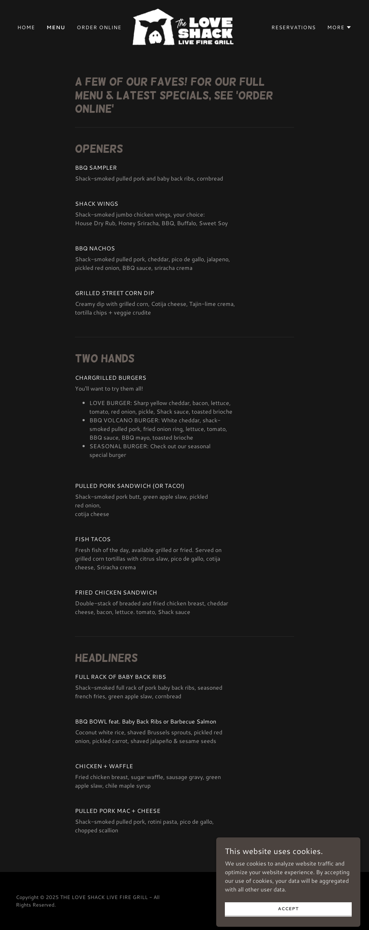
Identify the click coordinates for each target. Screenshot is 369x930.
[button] (339, 27)
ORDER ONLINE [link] (99, 27)
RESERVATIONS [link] (293, 27)
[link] (184, 26)
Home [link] (26, 27)
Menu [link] (55, 27)
